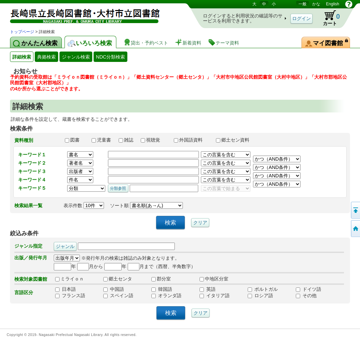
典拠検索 (46, 57)
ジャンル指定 (28, 246)
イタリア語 (215, 295)
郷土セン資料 (235, 140)
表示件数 (84, 205)
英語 (208, 289)
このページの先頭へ (355, 210)
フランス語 (70, 295)
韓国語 (161, 289)
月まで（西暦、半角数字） (162, 266)
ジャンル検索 (76, 57)
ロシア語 (260, 295)
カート (328, 18)
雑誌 (127, 140)
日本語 (65, 289)
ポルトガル (263, 289)
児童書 (102, 140)
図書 (75, 140)
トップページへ (355, 228)
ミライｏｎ (69, 278)
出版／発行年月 (30, 257)
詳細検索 (21, 57)
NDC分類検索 (110, 57)
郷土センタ (117, 278)
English (332, 4)
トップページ (22, 31)
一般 (302, 4)
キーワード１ (32, 154)
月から (90, 266)
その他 (306, 295)
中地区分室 (214, 278)
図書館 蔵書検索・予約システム (80, 14)
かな (316, 4)
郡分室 (161, 278)
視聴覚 (154, 140)
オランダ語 (166, 295)
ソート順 (146, 205)
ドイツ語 (308, 289)
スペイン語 (118, 295)
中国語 (113, 289)
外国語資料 (192, 140)
